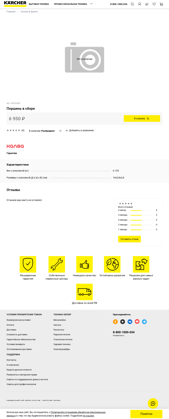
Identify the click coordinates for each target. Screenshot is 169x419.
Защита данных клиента (19, 369)
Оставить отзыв (129, 239)
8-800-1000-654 (124, 332)
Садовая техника (61, 344)
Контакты (11, 360)
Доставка (11, 329)
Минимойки (59, 320)
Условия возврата (16, 344)
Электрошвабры (61, 349)
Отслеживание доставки (19, 349)
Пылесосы (58, 329)
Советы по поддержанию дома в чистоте (27, 379)
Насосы (57, 325)
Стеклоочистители (62, 339)
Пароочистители (61, 334)
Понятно (146, 414)
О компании (13, 365)
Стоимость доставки (17, 334)
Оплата (10, 325)
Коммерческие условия (19, 320)
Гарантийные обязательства (21, 339)
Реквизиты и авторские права (22, 374)
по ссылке (88, 415)
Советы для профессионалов (21, 384)
